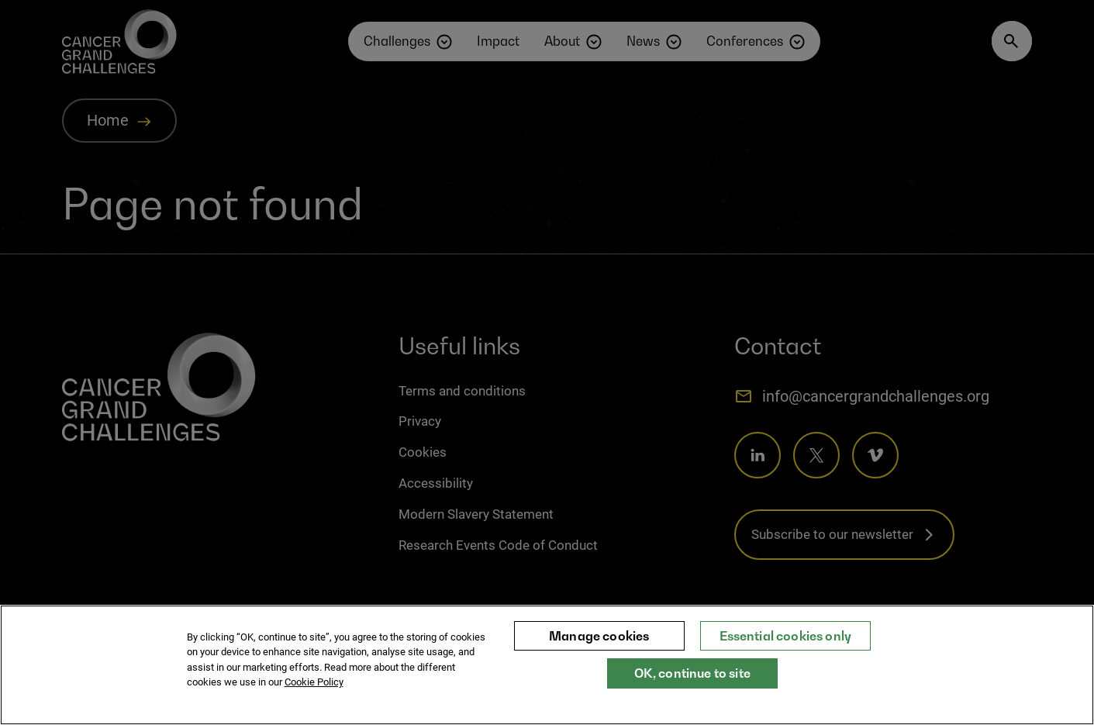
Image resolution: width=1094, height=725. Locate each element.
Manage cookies (599, 643)
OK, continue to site (692, 681)
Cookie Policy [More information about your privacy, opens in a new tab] (314, 690)
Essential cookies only (786, 643)
